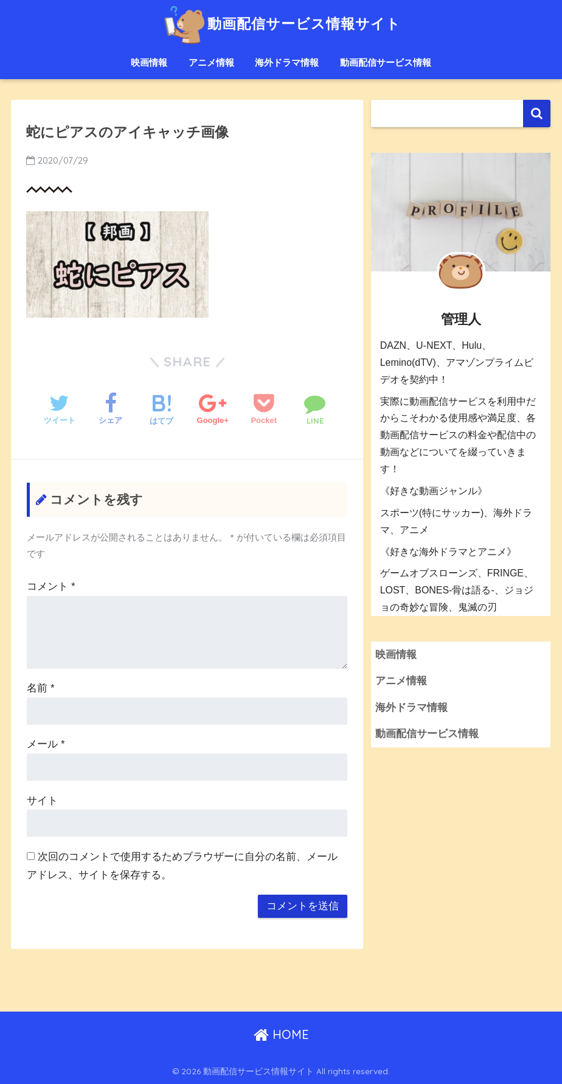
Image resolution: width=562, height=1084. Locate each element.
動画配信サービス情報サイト (280, 23)
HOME (281, 1034)
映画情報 (149, 62)
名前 (40, 688)
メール (45, 744)
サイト (42, 800)
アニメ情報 (211, 62)
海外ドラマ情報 (287, 62)
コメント (51, 586)
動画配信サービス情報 (385, 62)
